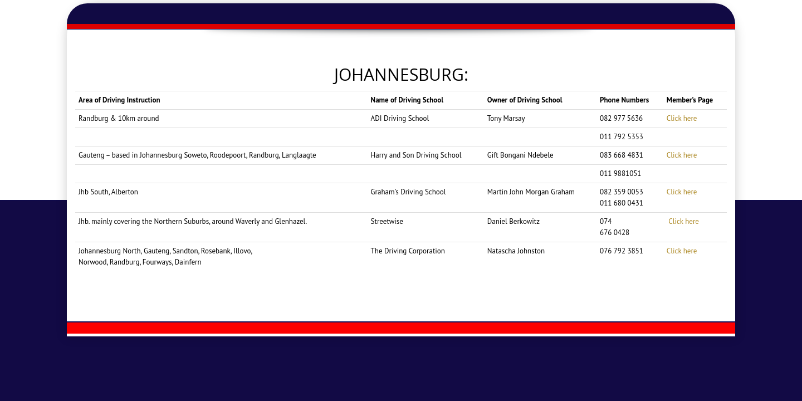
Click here (682, 118)
